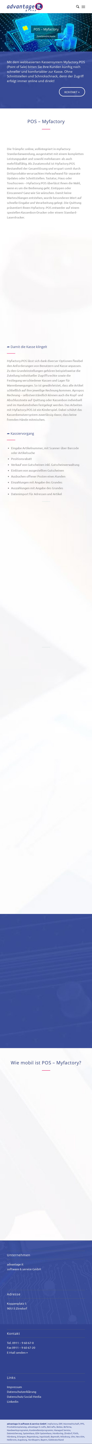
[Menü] (83, 7)
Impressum (14, 1387)
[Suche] (76, 6)
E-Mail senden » (17, 1352)
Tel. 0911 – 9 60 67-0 (20, 1342)
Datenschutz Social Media (24, 1396)
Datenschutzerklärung (21, 1391)
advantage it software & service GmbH (26, 1423)
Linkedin (12, 1401)
